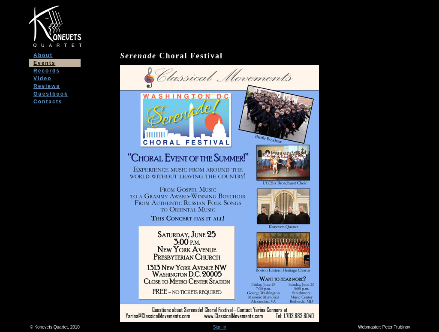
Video (42, 78)
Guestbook (50, 94)
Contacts (47, 102)
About (43, 55)
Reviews (46, 86)
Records (46, 71)
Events (44, 63)
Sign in (219, 327)
